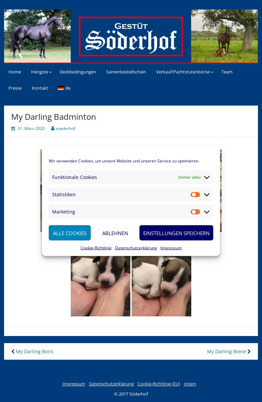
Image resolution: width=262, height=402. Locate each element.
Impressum (171, 248)
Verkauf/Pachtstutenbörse (183, 72)
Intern (190, 384)
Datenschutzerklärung (136, 248)
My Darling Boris (32, 351)
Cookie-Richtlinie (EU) (158, 384)
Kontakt (40, 88)
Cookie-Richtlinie (96, 248)
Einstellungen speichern (176, 232)
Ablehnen (115, 232)
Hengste (39, 72)
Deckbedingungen (78, 72)
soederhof (65, 128)
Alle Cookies (70, 232)
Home (14, 72)
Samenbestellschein (126, 72)
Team (227, 72)
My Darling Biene (229, 351)
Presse (15, 88)
